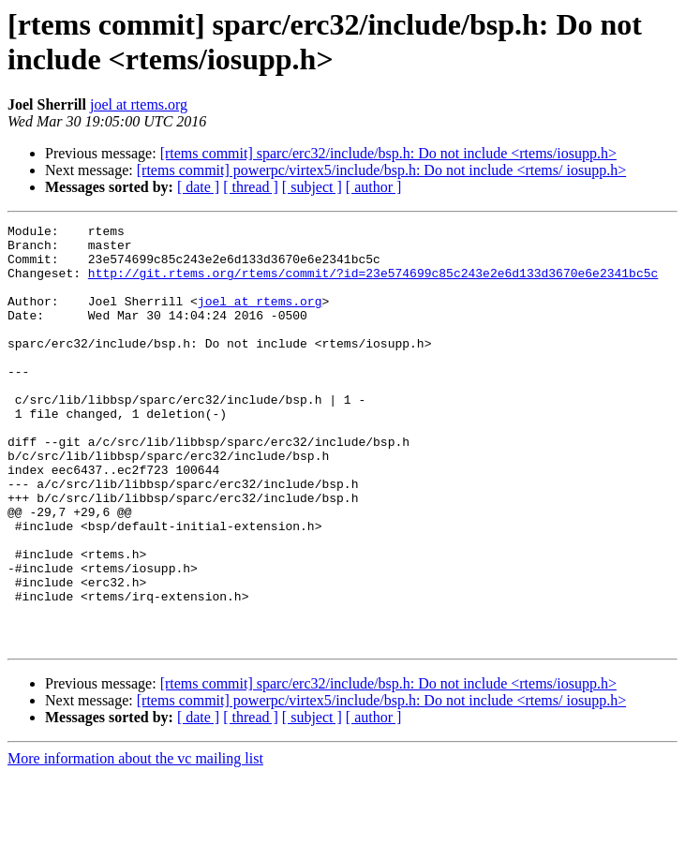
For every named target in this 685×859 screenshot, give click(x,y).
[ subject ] (312, 187)
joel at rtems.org (138, 104)
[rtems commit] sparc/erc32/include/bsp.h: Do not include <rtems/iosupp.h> (388, 153)
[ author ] (374, 187)
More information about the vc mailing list (135, 843)
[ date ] (198, 187)
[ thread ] (250, 187)
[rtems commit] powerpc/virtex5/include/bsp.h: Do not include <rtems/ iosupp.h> (381, 170)
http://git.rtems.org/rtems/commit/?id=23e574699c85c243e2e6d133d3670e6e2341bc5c (373, 283)
